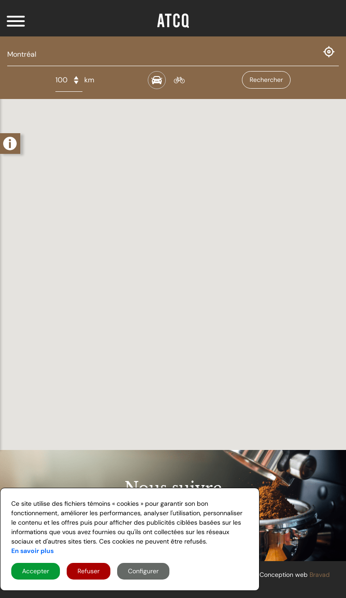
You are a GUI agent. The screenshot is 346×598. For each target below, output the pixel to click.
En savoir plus (32, 551)
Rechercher (266, 80)
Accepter (35, 571)
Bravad (320, 575)
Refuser (88, 571)
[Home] (173, 24)
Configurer (143, 571)
